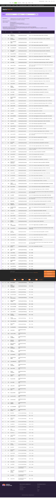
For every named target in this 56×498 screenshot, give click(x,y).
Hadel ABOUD (12, 330)
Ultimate (29, 3)
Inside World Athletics (41, 1)
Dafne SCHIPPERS (13, 116)
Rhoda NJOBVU (12, 187)
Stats (26, 3)
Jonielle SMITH (12, 111)
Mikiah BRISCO (12, 101)
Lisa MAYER (12, 195)
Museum (46, 1)
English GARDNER (12, 216)
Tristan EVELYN (12, 228)
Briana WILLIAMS (12, 79)
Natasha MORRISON (13, 54)
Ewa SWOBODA (12, 129)
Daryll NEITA (12, 124)
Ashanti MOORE (12, 173)
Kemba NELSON (12, 81)
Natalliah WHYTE (12, 131)
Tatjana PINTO (12, 157)
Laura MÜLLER (12, 240)
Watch (15, 3)
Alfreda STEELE (12, 243)
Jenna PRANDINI (12, 181)
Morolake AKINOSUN (13, 146)
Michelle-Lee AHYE (13, 121)
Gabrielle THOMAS (13, 90)
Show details (41, 496)
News (13, 3)
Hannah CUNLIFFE (12, 134)
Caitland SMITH (12, 140)
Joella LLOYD (12, 386)
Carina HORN (12, 92)
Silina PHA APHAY (13, 396)
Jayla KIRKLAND (12, 192)
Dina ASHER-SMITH (13, 48)
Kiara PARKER (12, 95)
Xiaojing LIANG (12, 211)
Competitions (19, 3)
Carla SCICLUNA (12, 400)
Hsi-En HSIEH (12, 382)
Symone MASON (12, 103)
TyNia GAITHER (12, 106)
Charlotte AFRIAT (13, 334)
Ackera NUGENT (12, 168)
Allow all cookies (49, 488)
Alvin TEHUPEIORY (13, 407)
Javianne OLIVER (12, 76)
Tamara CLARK (12, 71)
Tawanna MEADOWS (13, 237)
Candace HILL (12, 213)
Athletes (23, 3)
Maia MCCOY (12, 198)
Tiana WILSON (12, 189)
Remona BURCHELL (13, 235)
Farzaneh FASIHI (12, 379)
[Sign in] (54, 1)
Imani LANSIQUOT (13, 152)
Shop (32, 3)
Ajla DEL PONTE (12, 137)
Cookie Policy (36, 489)
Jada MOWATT (12, 178)
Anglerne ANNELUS (13, 126)
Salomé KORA (12, 201)
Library (49, 1)
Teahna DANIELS (12, 84)
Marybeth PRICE (12, 149)
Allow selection (49, 490)
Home (10, 3)
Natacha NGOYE (12, 393)
